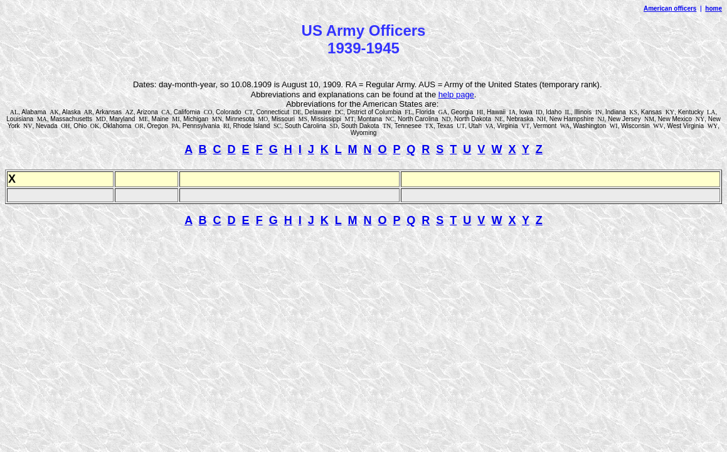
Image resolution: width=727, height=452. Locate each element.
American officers (670, 8)
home (713, 8)
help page (456, 94)
